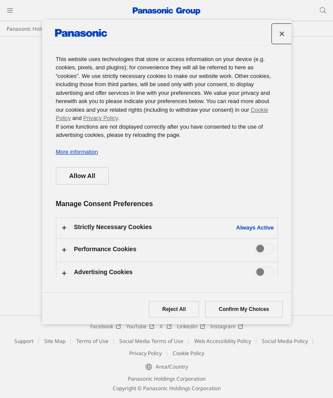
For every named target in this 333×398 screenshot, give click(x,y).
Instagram (226, 326)
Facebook (105, 326)
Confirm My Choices (244, 309)
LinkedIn (191, 326)
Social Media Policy (285, 341)
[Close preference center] (281, 33)
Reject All (174, 309)
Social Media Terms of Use (151, 341)
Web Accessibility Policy (222, 341)
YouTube (140, 326)
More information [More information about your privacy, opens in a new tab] (77, 152)
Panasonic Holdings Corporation (167, 378)
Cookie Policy (188, 353)
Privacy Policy (145, 353)
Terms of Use (92, 341)
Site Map (54, 341)
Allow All (82, 175)
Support (23, 341)
